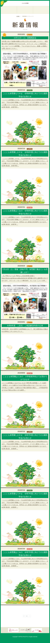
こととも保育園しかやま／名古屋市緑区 (25, 8)
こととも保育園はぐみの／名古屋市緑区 (41, 8)
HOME (18, 16)
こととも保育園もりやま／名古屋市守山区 (9, 8)
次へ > (28, 616)
